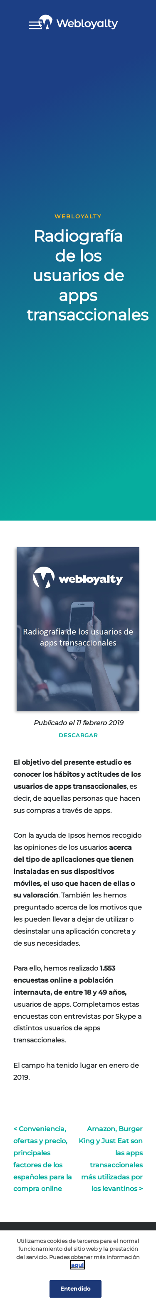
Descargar (78, 735)
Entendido (75, 1288)
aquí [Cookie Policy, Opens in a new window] (77, 1265)
